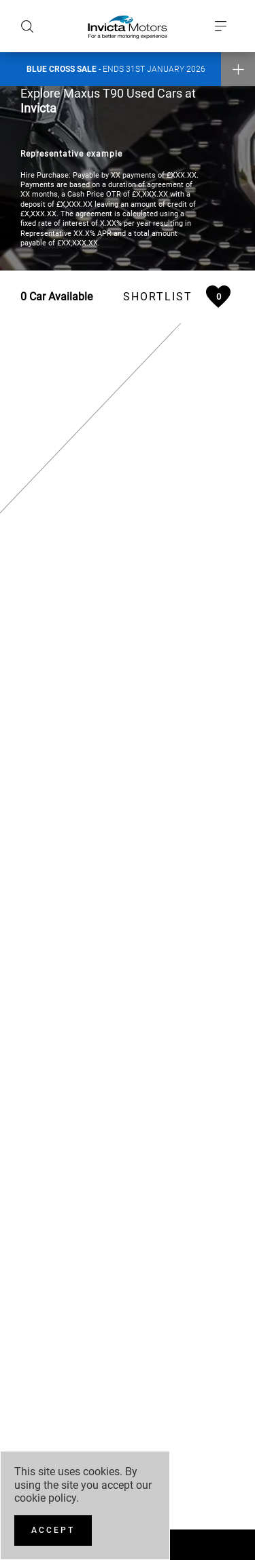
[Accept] (53, 1530)
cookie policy (45, 1498)
